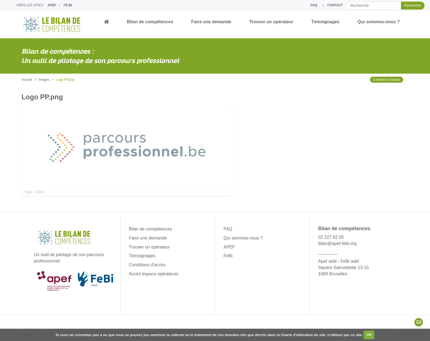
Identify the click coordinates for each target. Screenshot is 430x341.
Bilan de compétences (150, 21)
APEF (51, 5)
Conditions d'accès (386, 80)
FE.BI (68, 5)
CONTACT (335, 5)
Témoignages (325, 21)
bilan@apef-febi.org (337, 243)
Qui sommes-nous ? (379, 21)
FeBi (228, 255)
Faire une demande (211, 21)
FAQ (313, 5)
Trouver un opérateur (271, 21)
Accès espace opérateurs (154, 273)
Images (44, 80)
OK (369, 335)
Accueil (26, 80)
